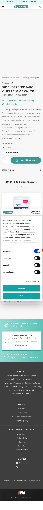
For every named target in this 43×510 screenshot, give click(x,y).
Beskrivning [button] (8, 179)
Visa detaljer (31, 281)
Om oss (21, 417)
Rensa (10, 156)
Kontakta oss (21, 421)
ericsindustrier (11, 113)
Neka (22, 296)
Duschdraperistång (28, 86)
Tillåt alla (21, 288)
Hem (4, 86)
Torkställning (21, 451)
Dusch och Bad (13, 86)
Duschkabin (21, 443)
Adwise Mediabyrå (25, 506)
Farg (4, 156)
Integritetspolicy (21, 429)
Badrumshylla (21, 447)
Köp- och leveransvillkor (21, 425)
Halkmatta (21, 455)
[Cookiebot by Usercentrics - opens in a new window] (30, 212)
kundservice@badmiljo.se (21, 402)
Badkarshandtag (21, 459)
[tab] (21, 179)
